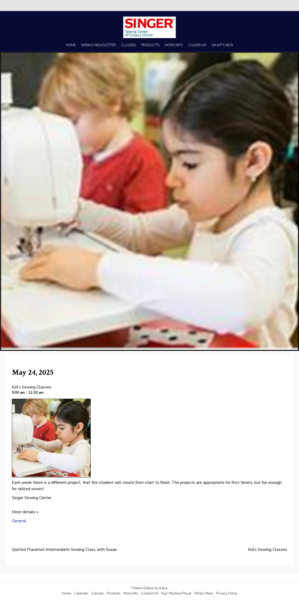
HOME (71, 45)
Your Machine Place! (176, 593)
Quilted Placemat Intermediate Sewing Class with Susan (64, 549)
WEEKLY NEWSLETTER (98, 45)
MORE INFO (174, 45)
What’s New (203, 593)
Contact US (149, 593)
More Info (130, 593)
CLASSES (128, 45)
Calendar (81, 593)
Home (66, 593)
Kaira (163, 588)
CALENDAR (197, 45)
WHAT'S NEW (222, 45)
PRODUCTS (150, 45)
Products (114, 593)
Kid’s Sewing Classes (267, 549)
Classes (97, 593)
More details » (25, 512)
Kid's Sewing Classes (31, 387)
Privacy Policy (227, 593)
